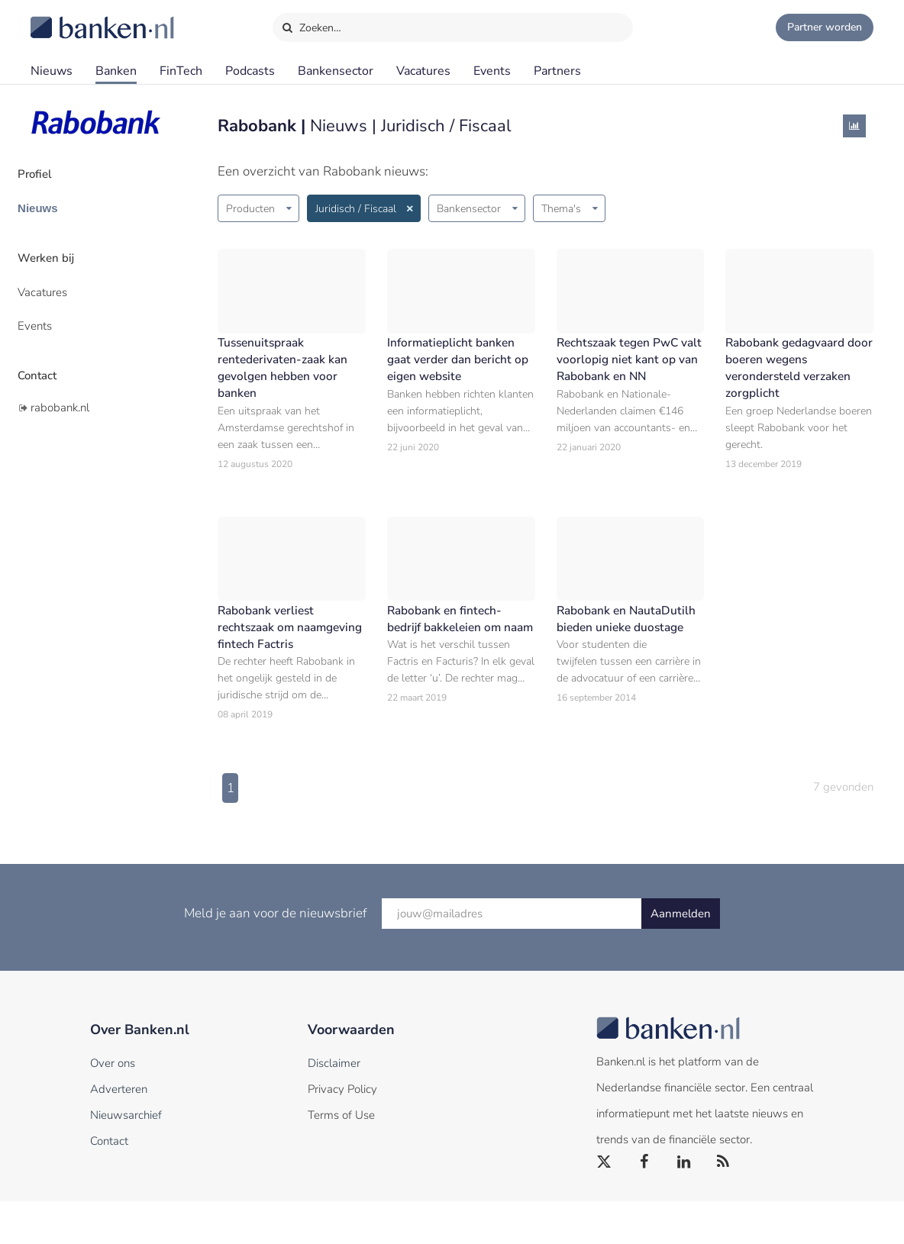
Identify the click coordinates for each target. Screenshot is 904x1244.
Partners (557, 71)
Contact (51, 347)
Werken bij (60, 245)
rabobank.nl (60, 376)
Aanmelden (681, 956)
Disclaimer (334, 1105)
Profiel (48, 171)
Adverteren (118, 1131)
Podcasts (250, 71)
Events (492, 71)
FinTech (181, 71)
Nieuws (52, 71)
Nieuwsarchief (126, 1157)
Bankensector (335, 71)
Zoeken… (311, 24)
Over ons (112, 1105)
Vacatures (423, 71)
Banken (116, 71)
